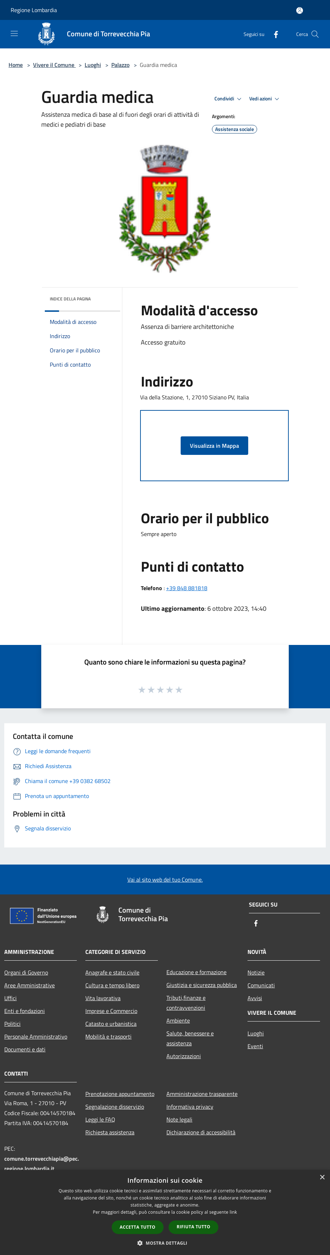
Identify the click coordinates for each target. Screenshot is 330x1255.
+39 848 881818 (186, 588)
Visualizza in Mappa (214, 445)
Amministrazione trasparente (202, 1093)
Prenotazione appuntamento (119, 1093)
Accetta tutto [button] (137, 1227)
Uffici (10, 998)
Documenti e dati (25, 1049)
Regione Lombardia (34, 10)
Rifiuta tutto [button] (194, 1227)
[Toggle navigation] (14, 33)
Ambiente (178, 1020)
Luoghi (93, 65)
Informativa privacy (189, 1106)
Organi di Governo (26, 972)
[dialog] (165, 1212)
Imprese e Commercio (111, 1011)
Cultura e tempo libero (112, 985)
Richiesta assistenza (109, 1132)
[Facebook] (273, 34)
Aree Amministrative (29, 985)
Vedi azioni (265, 99)
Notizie (256, 972)
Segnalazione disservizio (114, 1106)
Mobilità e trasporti (108, 1036)
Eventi (255, 1046)
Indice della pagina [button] (70, 298)
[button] (165, 1242)
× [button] (322, 1177)
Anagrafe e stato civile (112, 972)
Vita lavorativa (103, 998)
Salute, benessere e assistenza (190, 1038)
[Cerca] (315, 34)
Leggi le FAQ (100, 1119)
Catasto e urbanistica (111, 1023)
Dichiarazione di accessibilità (200, 1132)
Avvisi (254, 998)
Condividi (229, 99)
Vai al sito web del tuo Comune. (165, 879)
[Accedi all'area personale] (299, 10)
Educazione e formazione (196, 972)
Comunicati (261, 985)
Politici (12, 1023)
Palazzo (120, 65)
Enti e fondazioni (24, 1011)
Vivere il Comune (54, 65)
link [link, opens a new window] (233, 1212)
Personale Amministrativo (35, 1036)
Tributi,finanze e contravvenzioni (186, 1002)
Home (16, 65)
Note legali (179, 1119)
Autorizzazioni (183, 1056)
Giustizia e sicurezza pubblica (201, 985)
